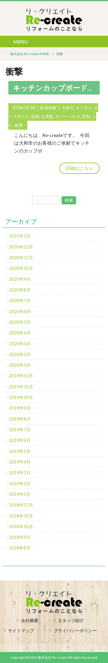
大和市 (68, 107)
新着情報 (48, 107)
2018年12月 (21, 504)
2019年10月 (21, 397)
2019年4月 (20, 461)
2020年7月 (20, 300)
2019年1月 (20, 494)
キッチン (84, 107)
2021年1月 (20, 235)
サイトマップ (21, 630)
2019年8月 (20, 418)
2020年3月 (20, 343)
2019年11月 (21, 386)
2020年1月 (20, 365)
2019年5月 (20, 451)
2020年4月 (20, 332)
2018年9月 (20, 537)
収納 (35, 116)
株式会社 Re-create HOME (29, 54)
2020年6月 (20, 311)
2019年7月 (20, 429)
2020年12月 (21, 246)
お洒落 (47, 116)
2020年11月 (21, 257)
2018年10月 (21, 526)
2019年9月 (20, 407)
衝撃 (18, 125)
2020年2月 (20, 354)
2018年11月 (21, 515)
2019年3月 (20, 472)
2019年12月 (21, 375)
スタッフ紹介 (71, 620)
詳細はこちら (79, 168)
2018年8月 (20, 547)
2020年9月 (20, 279)
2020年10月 (21, 268)
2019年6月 (20, 440)
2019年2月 (20, 483)
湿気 (86, 116)
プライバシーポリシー (75, 630)
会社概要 (29, 620)
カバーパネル (67, 116)
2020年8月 (20, 289)
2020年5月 (20, 322)
